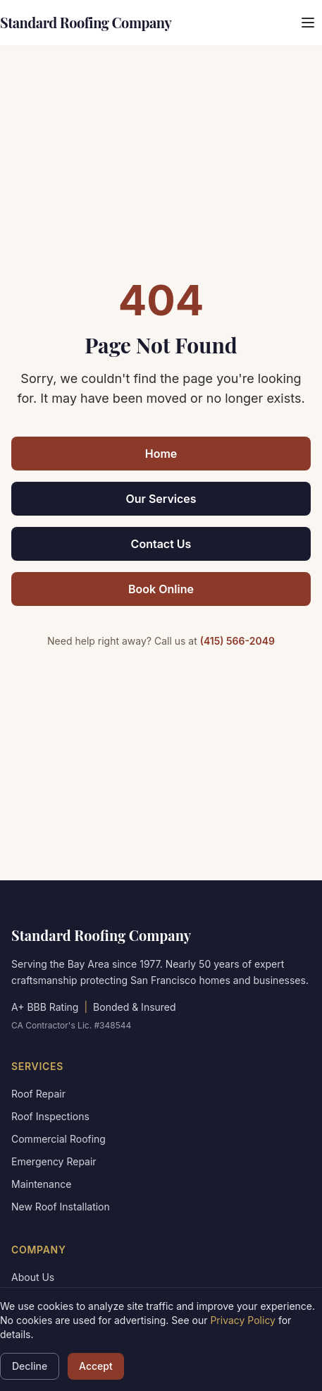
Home (161, 454)
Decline (29, 1366)
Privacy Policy (242, 1320)
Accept (96, 1366)
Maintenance (41, 1184)
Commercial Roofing (58, 1139)
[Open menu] (308, 22)
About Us (32, 1277)
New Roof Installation (60, 1207)
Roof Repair (38, 1094)
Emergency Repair (54, 1161)
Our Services (160, 499)
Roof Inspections (50, 1116)
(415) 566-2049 (237, 641)
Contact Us (161, 544)
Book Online (161, 589)
